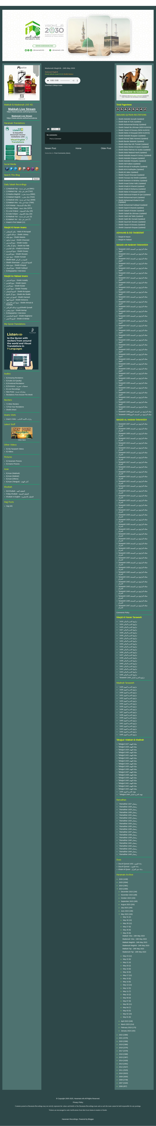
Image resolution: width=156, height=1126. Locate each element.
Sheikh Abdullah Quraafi (128, 119)
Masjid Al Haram (125, 237)
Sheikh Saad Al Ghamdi (127, 208)
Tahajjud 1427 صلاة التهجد (128, 744)
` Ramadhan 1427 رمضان (128, 804)
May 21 (126, 962)
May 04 (126, 1007)
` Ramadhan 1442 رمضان (128, 846)
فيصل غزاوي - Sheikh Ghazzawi (17, 240)
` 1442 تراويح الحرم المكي (128, 669)
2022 (121, 1035)
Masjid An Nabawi (125, 240)
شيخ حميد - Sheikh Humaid (16, 257)
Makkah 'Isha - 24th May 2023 (134, 936)
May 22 (126, 959)
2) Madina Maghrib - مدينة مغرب (18, 194)
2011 (121, 1070)
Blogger (91, 1119)
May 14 (126, 982)
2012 (121, 1067)
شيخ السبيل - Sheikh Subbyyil (17, 268)
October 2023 (126, 898)
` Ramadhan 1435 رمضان (128, 826)
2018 (121, 1048)
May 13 (126, 985)
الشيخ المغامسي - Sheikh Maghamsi (19, 316)
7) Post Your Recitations (15, 407)
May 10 (126, 994)
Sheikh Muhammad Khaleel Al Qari (131, 200)
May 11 (126, 991)
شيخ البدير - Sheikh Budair (15, 286)
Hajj (7, 506)
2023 (121, 889)
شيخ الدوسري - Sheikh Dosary (17, 251)
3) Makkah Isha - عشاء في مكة (17, 202)
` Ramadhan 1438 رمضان (128, 835)
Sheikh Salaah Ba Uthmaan (129, 127)
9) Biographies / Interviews (16, 271)
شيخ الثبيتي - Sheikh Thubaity (16, 289)
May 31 (126, 917)
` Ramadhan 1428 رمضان (128, 807)
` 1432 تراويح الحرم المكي (128, 641)
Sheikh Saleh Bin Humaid (128, 219)
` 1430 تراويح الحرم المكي (128, 635)
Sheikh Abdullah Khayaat (128, 158)
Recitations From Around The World (19, 395)
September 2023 (127, 901)
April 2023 (125, 1021)
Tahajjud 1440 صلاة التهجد (128, 780)
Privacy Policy (78, 1102)
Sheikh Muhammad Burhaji (129, 124)
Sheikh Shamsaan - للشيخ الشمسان (19, 262)
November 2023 (127, 895)
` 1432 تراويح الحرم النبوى (128, 698)
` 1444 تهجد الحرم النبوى (127, 792)
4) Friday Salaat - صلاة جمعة (16, 208)
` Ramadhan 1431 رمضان (128, 815)
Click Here (22, 440)
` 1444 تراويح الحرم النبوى (128, 732)
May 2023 (125, 914)
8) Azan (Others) (12, 479)
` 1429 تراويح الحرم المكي (128, 627)
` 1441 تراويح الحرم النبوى (128, 723)
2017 (121, 1051)
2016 (121, 1054)
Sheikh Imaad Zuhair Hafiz (129, 183)
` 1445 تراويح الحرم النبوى (128, 735)
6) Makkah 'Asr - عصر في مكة (17, 219)
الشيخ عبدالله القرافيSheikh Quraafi (19, 307)
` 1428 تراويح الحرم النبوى (128, 690)
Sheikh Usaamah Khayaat (128, 227)
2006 (121, 1086)
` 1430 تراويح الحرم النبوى (128, 692)
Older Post (106, 148)
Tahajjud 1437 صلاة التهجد (128, 772)
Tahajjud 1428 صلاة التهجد (128, 747)
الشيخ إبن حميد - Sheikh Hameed (18, 297)
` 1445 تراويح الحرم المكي (128, 675)
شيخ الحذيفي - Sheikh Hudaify (17, 280)
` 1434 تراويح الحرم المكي (128, 647)
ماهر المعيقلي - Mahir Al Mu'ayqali (18, 232)
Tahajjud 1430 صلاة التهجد (128, 752)
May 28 (126, 923)
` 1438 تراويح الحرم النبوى (128, 715)
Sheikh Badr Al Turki (126, 122)
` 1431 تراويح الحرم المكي (128, 638)
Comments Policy (122, 612)
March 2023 (125, 1024)
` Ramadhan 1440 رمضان (128, 840)
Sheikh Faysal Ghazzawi (128, 175)
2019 (121, 1044)
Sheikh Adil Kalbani (126, 164)
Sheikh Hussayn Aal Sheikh (129, 178)
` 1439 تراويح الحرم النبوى (128, 718)
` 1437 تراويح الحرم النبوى (128, 712)
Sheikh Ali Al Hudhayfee (127, 169)
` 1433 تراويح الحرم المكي (128, 644)
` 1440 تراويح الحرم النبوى (128, 721)
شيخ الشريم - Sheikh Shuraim (17, 254)
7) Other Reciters (12, 404)
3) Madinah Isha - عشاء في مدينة (18, 200)
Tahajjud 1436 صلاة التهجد (128, 769)
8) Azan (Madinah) (13, 473)
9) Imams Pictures (13, 464)
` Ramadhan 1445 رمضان (128, 854)
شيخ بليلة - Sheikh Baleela (15, 237)
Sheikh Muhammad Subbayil (129, 205)
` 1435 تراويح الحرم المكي (128, 649)
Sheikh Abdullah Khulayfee (129, 161)
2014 (121, 1060)
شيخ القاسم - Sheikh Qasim (16, 283)
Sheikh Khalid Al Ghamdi (128, 186)
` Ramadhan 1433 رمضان (128, 821)
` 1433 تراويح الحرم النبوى (128, 701)
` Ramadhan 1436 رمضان (128, 829)
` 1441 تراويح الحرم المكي (128, 666)
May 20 (126, 966)
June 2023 (125, 911)
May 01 (126, 1017)
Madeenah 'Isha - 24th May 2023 (135, 939)
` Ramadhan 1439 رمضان (128, 838)
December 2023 (127, 892)
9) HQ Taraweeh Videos (15, 449)
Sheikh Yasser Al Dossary (128, 130)
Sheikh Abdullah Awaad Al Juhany (131, 155)
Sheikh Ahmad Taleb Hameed (130, 138)
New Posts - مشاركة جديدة (16, 392)
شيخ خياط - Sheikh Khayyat (16, 265)
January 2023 (126, 1031)
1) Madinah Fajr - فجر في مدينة (17, 189)
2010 (121, 1073)
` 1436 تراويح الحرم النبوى (128, 709)
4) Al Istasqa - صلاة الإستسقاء (16, 205)
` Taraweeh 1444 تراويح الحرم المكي (132, 678)
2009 (121, 1077)
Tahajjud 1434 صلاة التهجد (128, 764)
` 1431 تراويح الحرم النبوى (128, 695)
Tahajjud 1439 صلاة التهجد (128, 778)
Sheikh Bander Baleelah (127, 141)
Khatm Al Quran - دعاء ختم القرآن (131, 869)
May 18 (126, 972)
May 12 (126, 988)
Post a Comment (55, 139)
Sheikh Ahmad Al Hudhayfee (129, 167)
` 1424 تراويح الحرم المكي (128, 624)
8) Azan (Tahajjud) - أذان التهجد (17, 482)
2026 (121, 879)
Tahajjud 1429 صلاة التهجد (128, 750)
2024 (121, 886)
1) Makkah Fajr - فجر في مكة (17, 191)
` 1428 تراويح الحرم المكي (128, 633)
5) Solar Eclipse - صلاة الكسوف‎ (17, 214)
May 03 (126, 1011)
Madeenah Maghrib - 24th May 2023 (136, 945)
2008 (121, 1080)
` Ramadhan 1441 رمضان (128, 843)
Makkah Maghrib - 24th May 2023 (135, 942)
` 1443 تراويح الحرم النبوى (128, 729)
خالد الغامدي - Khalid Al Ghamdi (17, 248)
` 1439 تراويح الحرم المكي (128, 661)
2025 (121, 882)
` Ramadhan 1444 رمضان (128, 852)
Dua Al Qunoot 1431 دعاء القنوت (130, 864)
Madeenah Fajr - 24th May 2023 (134, 952)
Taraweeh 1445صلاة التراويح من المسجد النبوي (135, 412)
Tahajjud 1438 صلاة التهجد (128, 775)
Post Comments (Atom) (62, 153)
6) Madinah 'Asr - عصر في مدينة (17, 216)
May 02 (126, 1014)
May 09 (126, 998)
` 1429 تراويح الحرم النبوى (128, 687)
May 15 (126, 978)
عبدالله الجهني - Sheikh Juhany (17, 234)
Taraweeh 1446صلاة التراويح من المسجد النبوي (135, 414)
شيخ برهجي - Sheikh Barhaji (16, 310)
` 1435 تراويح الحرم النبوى (128, 707)
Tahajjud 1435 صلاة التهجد (128, 766)
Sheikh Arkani (11, 410)
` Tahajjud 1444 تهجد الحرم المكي (131, 794)
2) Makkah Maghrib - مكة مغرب (17, 197)
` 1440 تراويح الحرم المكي (128, 664)
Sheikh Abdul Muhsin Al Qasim (130, 147)
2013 (121, 1064)
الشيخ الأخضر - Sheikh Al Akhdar (17, 319)
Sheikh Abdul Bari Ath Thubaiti (130, 144)
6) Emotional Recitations (15, 383)
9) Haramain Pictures (14, 461)
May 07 (126, 1001)
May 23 (126, 956)
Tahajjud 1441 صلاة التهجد (128, 783)
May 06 (126, 1004)
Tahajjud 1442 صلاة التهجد (128, 786)
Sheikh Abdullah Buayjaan (128, 136)
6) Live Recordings (13, 389)
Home (78, 148)
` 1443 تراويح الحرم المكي (128, 672)
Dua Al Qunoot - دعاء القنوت (129, 867)
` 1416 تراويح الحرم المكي (128, 621)
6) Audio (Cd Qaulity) (14, 381)
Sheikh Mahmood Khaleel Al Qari (131, 195)
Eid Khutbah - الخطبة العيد (15, 491)
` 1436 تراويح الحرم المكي (128, 652)
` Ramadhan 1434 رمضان (128, 824)
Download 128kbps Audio (53, 85)
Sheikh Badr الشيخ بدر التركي (16, 260)
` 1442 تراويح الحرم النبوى (128, 726)
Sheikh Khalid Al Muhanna (128, 189)
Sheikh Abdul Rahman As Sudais (131, 150)
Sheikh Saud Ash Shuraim (128, 222)
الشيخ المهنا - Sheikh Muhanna (17, 300)
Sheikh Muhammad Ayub (128, 197)
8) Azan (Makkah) (12, 476)
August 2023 (126, 904)
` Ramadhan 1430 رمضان (128, 812)
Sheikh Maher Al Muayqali (128, 133)
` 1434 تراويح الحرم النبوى (128, 704)
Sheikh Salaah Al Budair (128, 211)
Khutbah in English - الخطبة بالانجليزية (20, 497)
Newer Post (50, 148)
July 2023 (124, 908)
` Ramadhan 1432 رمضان (128, 818)
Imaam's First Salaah (14, 222)
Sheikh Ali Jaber (125, 172)
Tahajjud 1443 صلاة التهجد (128, 789)
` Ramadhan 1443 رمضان (128, 849)
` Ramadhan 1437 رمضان (128, 832)
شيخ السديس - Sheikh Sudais (17, 243)
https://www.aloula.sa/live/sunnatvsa (22, 118)
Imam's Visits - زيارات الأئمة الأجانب (19, 419)
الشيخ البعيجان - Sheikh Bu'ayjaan (18, 291)
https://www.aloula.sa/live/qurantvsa (22, 112)
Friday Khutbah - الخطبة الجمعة (17, 494)
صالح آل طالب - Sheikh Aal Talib (17, 246)
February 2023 (126, 1027)
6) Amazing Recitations (14, 378)
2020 (121, 1041)
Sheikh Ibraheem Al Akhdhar (129, 181)
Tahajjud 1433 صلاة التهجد (128, 761)
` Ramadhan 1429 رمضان (128, 809)
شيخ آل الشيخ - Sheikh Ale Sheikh (18, 294)
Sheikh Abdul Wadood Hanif (129, 153)
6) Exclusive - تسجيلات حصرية (17, 386)
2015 (121, 1057)
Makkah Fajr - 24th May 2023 (133, 949)
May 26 (126, 930)
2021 (121, 1038)
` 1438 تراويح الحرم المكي (128, 658)
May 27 (126, 927)
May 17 (126, 975)
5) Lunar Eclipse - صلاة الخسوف (17, 211)
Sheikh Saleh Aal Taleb (127, 216)
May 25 (126, 933)
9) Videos (9, 452)
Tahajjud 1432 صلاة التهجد (128, 758)
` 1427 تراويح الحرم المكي (128, 630)
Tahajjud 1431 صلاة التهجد (128, 755)
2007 (121, 1083)
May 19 (126, 969)
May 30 (126, 920)
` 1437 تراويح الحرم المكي (128, 655)
